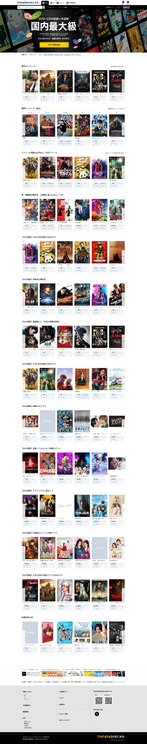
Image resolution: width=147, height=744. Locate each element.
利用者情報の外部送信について (109, 682)
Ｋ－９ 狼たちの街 (28, 307)
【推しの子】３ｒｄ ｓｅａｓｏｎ (67, 476)
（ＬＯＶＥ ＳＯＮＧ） (116, 391)
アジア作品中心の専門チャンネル (112, 669)
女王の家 (25, 518)
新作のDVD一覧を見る (117, 66)
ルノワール (95, 645)
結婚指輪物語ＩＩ (114, 476)
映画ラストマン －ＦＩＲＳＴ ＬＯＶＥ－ (69, 180)
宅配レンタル (27, 721)
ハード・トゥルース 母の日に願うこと (33, 93)
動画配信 (25, 712)
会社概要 (23, 682)
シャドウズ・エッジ (115, 138)
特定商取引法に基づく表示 (93, 682)
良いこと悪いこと (62, 433)
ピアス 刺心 (61, 349)
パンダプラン (78, 180)
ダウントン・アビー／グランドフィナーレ (51, 93)
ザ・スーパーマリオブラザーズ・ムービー (103, 222)
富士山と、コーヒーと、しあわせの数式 (85, 645)
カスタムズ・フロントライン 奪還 (84, 307)
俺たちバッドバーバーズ (46, 433)
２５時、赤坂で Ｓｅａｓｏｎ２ (100, 433)
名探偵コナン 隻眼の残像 (30, 222)
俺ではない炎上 (96, 138)
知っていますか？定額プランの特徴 (71, 669)
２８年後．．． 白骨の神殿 (65, 264)
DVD (46, 3)
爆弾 (24, 138)
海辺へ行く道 (61, 645)
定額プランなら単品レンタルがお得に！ (93, 669)
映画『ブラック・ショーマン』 (66, 138)
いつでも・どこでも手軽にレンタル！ (30, 669)
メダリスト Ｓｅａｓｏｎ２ (99, 476)
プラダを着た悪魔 (62, 222)
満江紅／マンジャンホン (116, 93)
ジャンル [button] (51, 7)
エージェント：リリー (98, 307)
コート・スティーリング (81, 264)
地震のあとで (78, 433)
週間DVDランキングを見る (116, 109)
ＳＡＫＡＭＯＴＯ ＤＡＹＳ (117, 222)
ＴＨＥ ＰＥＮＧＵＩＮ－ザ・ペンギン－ (120, 603)
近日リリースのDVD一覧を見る (114, 153)
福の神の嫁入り (114, 560)
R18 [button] (125, 7)
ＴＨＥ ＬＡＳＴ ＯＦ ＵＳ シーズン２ (86, 603)
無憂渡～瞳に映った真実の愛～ (48, 560)
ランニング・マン (96, 264)
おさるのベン (113, 264)
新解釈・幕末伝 (27, 180)
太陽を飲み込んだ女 (45, 518)
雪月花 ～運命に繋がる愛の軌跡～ (101, 560)
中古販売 (26, 725)
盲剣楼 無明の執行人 (80, 349)
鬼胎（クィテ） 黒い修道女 (47, 349)
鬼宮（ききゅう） (114, 518)
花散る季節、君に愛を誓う (64, 560)
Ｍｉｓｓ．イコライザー (64, 307)
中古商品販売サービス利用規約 (59, 682)
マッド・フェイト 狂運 (29, 349)
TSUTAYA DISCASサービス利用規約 (42, 682)
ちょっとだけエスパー (115, 433)
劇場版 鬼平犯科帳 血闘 (116, 645)
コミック (61, 3)
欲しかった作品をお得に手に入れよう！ (51, 669)
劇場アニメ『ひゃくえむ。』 (47, 476)
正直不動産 (78, 222)
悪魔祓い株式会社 (62, 93)
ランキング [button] (75, 7)
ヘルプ (118, 7)
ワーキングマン (44, 180)
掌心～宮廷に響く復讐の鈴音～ (31, 560)
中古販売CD (72, 3)
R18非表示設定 (28, 727)
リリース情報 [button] (63, 7)
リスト (123, 4)
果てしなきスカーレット (29, 476)
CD (53, 3)
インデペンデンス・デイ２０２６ (48, 307)
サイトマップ (121, 682)
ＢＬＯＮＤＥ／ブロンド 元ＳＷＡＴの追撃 (121, 307)
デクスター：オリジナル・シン (66, 603)
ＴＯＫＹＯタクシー (45, 138)
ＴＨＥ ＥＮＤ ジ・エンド (82, 93)
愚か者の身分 (113, 180)
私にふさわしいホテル (46, 645)
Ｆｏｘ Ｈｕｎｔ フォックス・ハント (102, 93)
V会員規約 (29, 682)
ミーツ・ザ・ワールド (28, 645)
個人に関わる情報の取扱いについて (77, 682)
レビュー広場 (63, 714)
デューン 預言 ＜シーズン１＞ (100, 603)
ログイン (128, 4)
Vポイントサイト (64, 720)
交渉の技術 (78, 518)
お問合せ (62, 704)
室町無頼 (77, 138)
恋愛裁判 (77, 391)
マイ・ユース (61, 518)
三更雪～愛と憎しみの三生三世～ (83, 560)
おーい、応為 (95, 391)
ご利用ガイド (109, 7)
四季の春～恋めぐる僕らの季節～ (100, 518)
